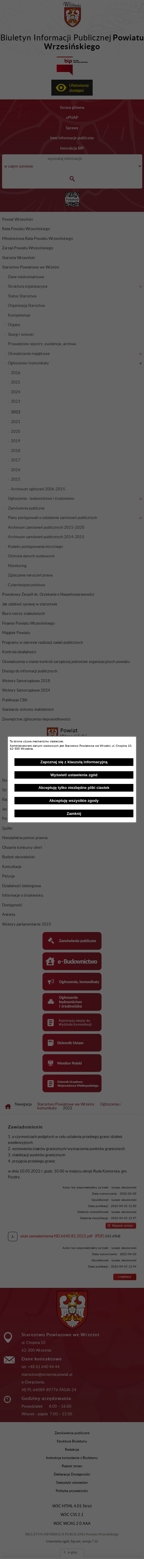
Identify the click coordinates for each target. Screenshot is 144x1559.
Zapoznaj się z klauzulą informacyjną (74, 762)
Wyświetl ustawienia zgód (73, 775)
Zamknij (74, 813)
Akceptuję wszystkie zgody (74, 800)
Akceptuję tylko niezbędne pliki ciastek (73, 787)
